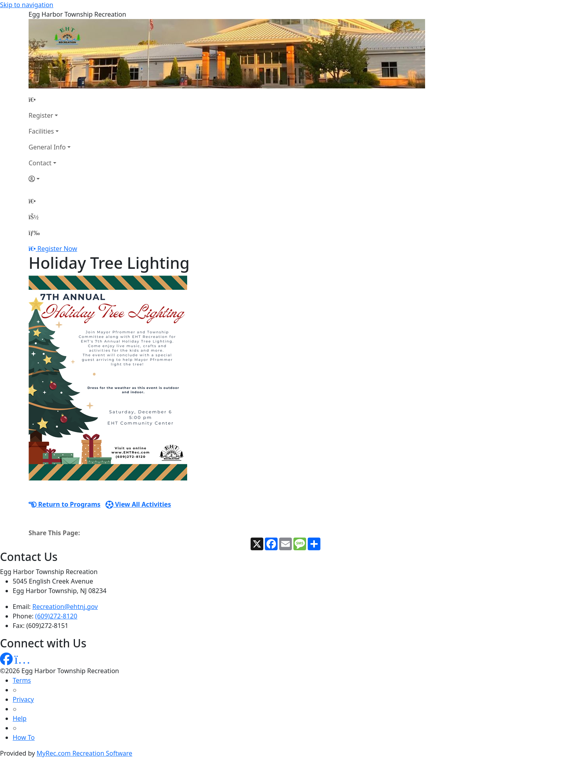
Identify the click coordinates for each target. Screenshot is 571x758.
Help (20, 718)
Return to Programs (64, 504)
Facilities (41, 131)
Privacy (23, 699)
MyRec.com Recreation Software (84, 753)
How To (23, 737)
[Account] (50, 179)
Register (41, 115)
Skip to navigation (26, 4)
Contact (40, 163)
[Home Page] (50, 99)
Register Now (57, 248)
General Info (47, 147)
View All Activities (138, 504)
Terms (22, 680)
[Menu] (34, 233)
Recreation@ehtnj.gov (65, 606)
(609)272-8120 (56, 616)
